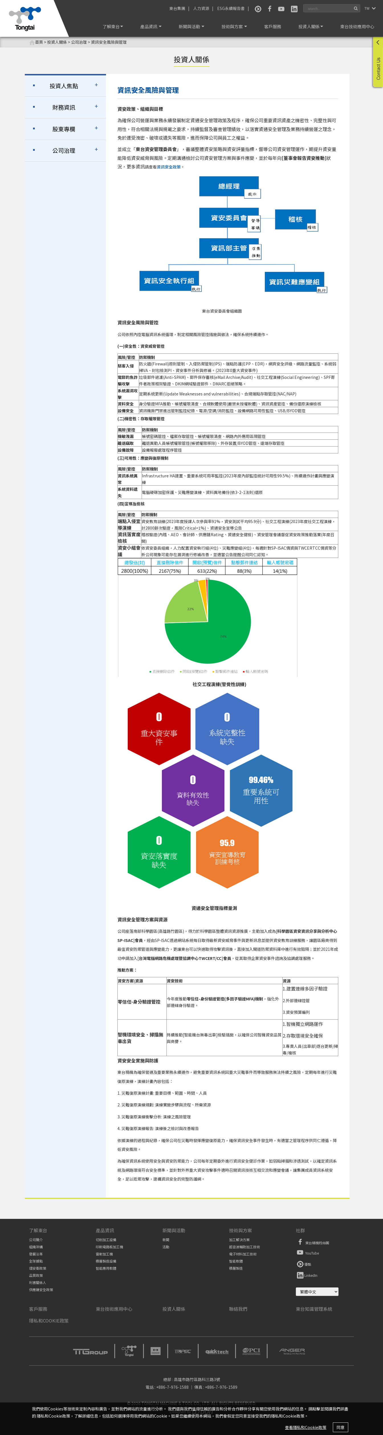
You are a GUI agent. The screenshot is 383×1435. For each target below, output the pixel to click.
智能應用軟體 (106, 1268)
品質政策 (36, 1275)
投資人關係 (310, 26)
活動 (165, 1246)
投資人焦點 (64, 86)
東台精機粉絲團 (312, 1242)
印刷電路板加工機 (109, 1246)
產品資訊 (151, 26)
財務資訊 (63, 107)
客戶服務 (272, 26)
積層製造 (236, 1268)
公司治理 (63, 150)
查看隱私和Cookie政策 (305, 1427)
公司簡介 (36, 1239)
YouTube (307, 1252)
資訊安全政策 (169, 167)
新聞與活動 (191, 26)
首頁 (36, 42)
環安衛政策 (37, 1268)
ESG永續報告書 (231, 8)
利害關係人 (37, 1282)
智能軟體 (236, 1261)
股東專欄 (63, 129)
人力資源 (201, 8)
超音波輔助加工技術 (244, 1246)
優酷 (303, 1263)
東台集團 (177, 8)
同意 (341, 1427)
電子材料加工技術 (242, 1253)
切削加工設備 (106, 1239)
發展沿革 (36, 1253)
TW (367, 8)
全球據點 (36, 1261)
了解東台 (113, 26)
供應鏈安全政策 (41, 1289)
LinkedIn (306, 1275)
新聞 (165, 1239)
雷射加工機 (104, 1253)
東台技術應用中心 (357, 26)
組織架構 (36, 1246)
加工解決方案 (239, 1239)
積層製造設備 (106, 1261)
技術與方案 (234, 26)
